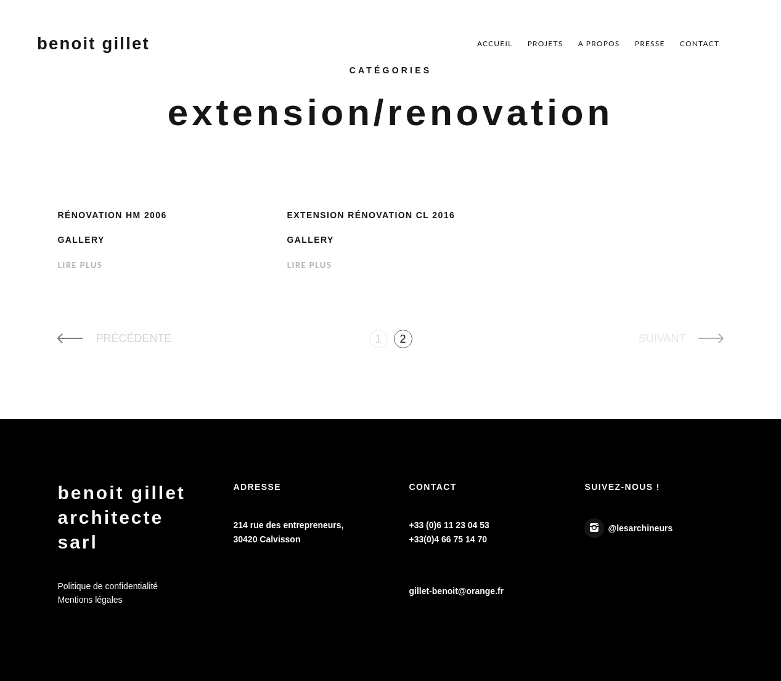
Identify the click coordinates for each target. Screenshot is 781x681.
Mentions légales (89, 600)
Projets (545, 43)
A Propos (599, 43)
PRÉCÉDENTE (133, 338)
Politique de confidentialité (107, 586)
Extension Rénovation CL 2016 (371, 215)
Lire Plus (79, 265)
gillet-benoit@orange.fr (456, 591)
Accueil (494, 43)
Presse (650, 43)
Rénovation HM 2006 (111, 215)
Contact (699, 43)
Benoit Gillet (93, 44)
